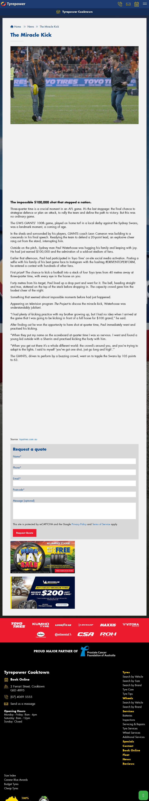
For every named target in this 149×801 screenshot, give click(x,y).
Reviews (128, 727)
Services (128, 675)
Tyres (126, 636)
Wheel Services (131, 696)
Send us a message (22, 667)
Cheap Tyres (11, 752)
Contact (128, 709)
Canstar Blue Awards (16, 743)
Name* (17, 456)
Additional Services (134, 700)
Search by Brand (132, 649)
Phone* (17, 467)
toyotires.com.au (28, 439)
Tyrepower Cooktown (74, 12)
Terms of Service (101, 524)
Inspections (129, 683)
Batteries (127, 679)
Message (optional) (24, 500)
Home (15, 26)
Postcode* (19, 489)
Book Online (131, 714)
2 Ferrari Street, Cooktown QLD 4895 (27, 652)
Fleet (126, 718)
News (127, 723)
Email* (17, 478)
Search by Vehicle (133, 640)
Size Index (10, 739)
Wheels (128, 662)
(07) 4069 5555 (21, 661)
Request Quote (24, 532)
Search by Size (131, 644)
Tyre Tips (128, 657)
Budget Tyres (11, 747)
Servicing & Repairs (134, 687)
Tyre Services (130, 692)
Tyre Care (128, 653)
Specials (128, 705)
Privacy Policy (79, 524)
